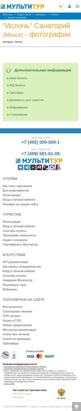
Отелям (10, 179)
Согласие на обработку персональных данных (25, 366)
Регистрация (11, 195)
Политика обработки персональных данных (24, 369)
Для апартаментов (16, 190)
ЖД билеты (17, 85)
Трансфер (16, 92)
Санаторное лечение (17, 311)
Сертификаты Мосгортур (20, 244)
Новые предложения (17, 325)
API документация (15, 262)
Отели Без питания (16, 334)
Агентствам (14, 255)
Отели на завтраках (17, 339)
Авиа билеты (18, 78)
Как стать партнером (17, 186)
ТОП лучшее (12, 316)
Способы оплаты (14, 231)
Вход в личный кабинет (19, 199)
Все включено (12, 307)
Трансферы (11, 343)
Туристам (12, 214)
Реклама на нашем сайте (20, 204)
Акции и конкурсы (15, 240)
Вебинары (10, 289)
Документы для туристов (27, 100)
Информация (19, 107)
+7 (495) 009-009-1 (40, 142)
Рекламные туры (14, 285)
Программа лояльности (19, 235)
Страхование (19, 114)
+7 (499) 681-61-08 (40, 153)
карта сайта (9, 384)
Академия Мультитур (17, 280)
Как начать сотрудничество (22, 266)
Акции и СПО (12, 320)
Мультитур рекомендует (19, 329)
